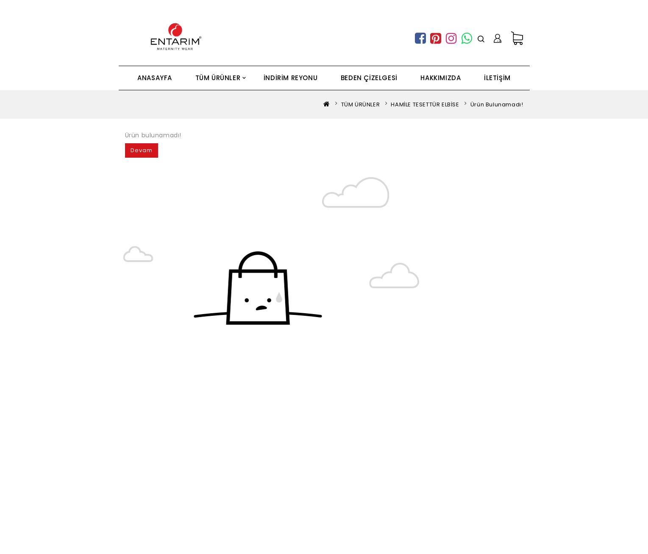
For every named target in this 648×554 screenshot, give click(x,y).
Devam (142, 150)
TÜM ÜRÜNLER (218, 77)
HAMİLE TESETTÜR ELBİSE (425, 104)
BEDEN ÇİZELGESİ (369, 77)
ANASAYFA (154, 77)
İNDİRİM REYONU (290, 77)
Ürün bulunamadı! (496, 104)
